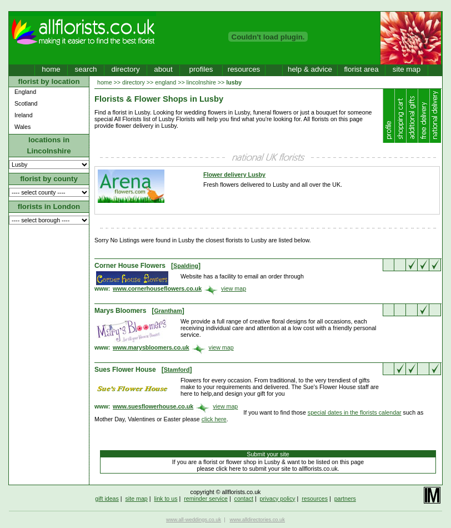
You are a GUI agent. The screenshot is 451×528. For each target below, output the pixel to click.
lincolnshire (201, 82)
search (85, 69)
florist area (361, 69)
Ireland (23, 115)
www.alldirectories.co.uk (257, 519)
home (51, 69)
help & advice (310, 69)
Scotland (25, 103)
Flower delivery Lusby (234, 174)
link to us (165, 498)
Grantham (168, 310)
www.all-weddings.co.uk (193, 519)
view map (233, 288)
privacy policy (277, 498)
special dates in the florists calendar (355, 412)
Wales (22, 126)
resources (244, 69)
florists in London (49, 206)
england (165, 82)
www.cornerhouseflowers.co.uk (157, 288)
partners (345, 498)
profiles (201, 69)
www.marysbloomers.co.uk (151, 347)
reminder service (206, 498)
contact (243, 498)
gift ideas (107, 498)
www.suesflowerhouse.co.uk (153, 406)
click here (214, 419)
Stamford (177, 369)
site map (406, 69)
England (25, 91)
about (163, 69)
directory (125, 69)
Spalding (185, 265)
